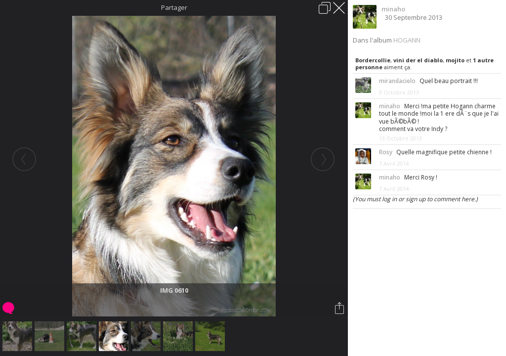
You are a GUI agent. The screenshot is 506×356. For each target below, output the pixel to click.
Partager (174, 7)
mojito (455, 60)
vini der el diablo (418, 60)
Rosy (385, 152)
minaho (393, 8)
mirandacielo (397, 81)
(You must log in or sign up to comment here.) (415, 199)
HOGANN (407, 40)
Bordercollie (372, 60)
